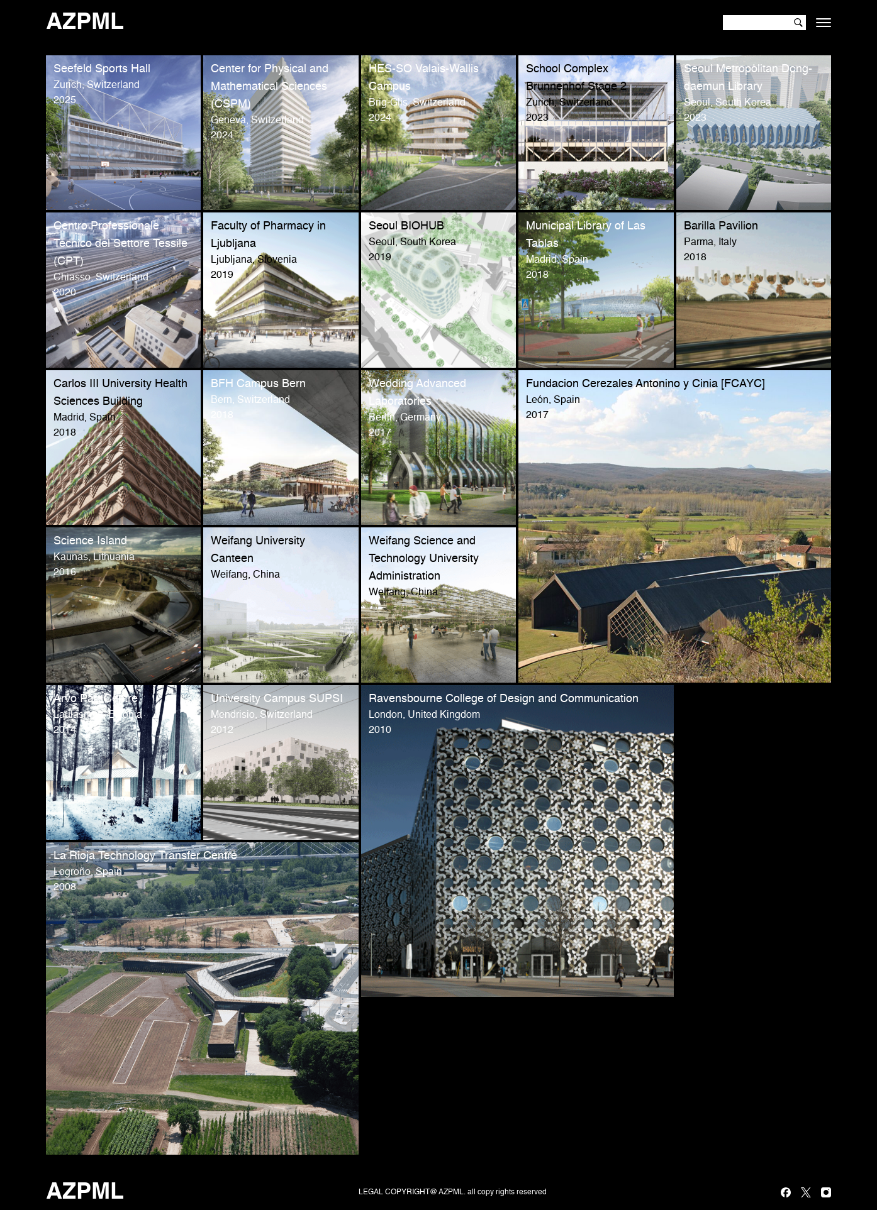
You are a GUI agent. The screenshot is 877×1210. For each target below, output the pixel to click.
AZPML (85, 22)
